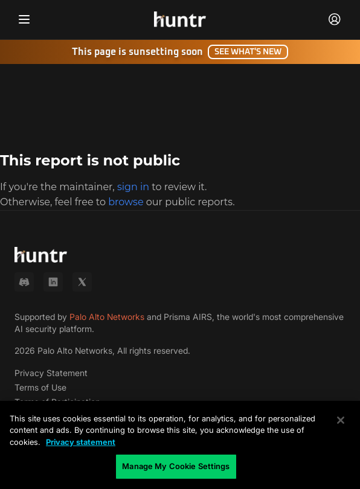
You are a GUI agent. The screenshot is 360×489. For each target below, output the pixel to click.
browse (125, 202)
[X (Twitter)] (82, 282)
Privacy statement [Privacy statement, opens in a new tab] (80, 442)
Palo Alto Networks (106, 317)
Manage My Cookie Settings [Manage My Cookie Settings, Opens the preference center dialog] (176, 466)
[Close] (340, 420)
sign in (133, 187)
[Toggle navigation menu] (24, 19)
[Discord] (24, 282)
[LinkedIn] (53, 282)
